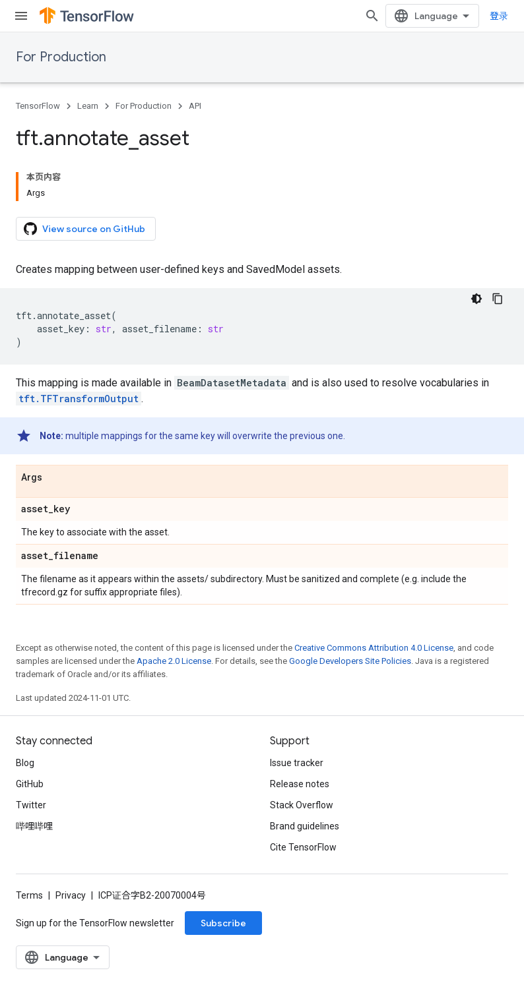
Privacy (70, 895)
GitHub (30, 784)
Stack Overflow (301, 805)
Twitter (31, 805)
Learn (87, 106)
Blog (25, 763)
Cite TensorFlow (303, 847)
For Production (61, 57)
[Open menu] (21, 16)
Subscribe (223, 923)
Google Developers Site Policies (350, 661)
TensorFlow (38, 106)
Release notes (299, 784)
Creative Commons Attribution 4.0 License (373, 648)
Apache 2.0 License (174, 661)
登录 (499, 16)
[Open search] (372, 16)
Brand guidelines (304, 826)
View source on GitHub (84, 228)
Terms (29, 895)
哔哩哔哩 (34, 826)
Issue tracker (296, 763)
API (195, 106)
